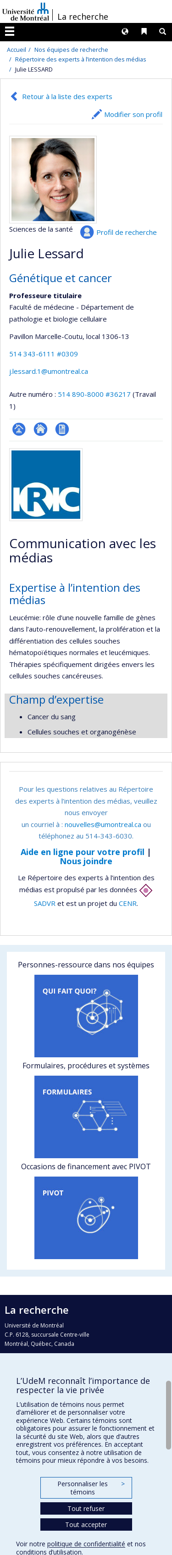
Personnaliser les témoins (90, 1487)
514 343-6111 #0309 (43, 353)
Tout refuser (86, 1508)
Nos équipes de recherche (71, 49)
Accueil (16, 49)
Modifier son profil (133, 114)
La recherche (82, 16)
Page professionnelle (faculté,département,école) (19, 429)
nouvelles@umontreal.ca (103, 824)
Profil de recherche (126, 232)
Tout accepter (86, 1524)
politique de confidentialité (86, 1543)
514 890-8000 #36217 (94, 394)
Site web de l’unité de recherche (40, 429)
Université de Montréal (25, 11)
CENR (128, 903)
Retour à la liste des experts (67, 96)
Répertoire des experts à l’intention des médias (80, 59)
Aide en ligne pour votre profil (82, 851)
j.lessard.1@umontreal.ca (48, 371)
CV (62, 429)
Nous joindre (86, 860)
